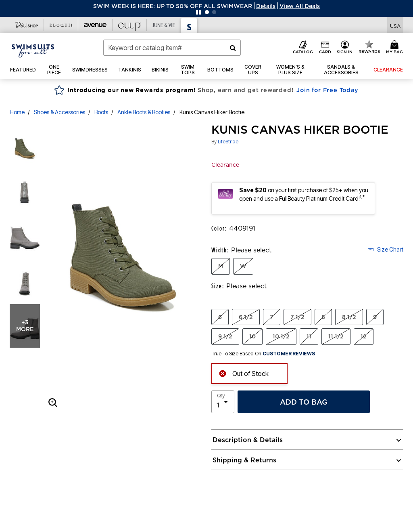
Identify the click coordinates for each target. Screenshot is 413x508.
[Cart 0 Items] (395, 47)
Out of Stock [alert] (244, 373)
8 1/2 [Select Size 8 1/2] (349, 317)
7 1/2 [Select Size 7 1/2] (297, 317)
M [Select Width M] (220, 266)
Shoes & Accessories (59, 112)
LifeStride (228, 142)
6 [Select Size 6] (220, 317)
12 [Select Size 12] (364, 336)
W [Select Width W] (243, 266)
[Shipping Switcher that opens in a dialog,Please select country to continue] (395, 25)
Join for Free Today (327, 90)
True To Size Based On (263, 354)
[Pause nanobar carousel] (198, 12)
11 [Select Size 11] (309, 336)
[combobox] (172, 48)
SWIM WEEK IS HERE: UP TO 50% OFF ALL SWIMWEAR (172, 6)
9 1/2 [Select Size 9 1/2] (225, 336)
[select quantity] (222, 401)
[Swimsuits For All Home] (33, 50)
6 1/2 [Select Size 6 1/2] (246, 317)
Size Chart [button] (385, 249)
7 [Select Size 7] (271, 317)
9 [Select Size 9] (375, 317)
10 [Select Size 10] (252, 336)
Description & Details (248, 439)
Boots (101, 112)
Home (17, 112)
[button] (265, 6)
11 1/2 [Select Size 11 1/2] (336, 336)
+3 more (24, 325)
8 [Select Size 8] (323, 317)
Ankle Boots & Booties (143, 112)
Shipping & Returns (244, 460)
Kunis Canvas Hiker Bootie (211, 112)
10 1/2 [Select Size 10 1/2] (281, 336)
